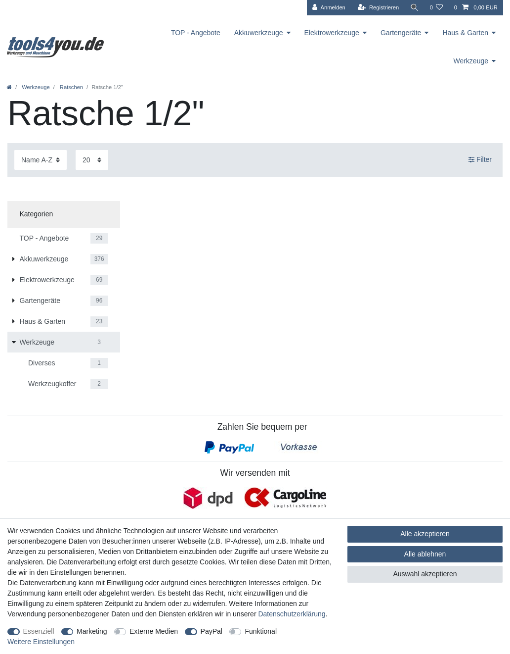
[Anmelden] (329, 7)
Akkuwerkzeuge (258, 33)
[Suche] (414, 7)
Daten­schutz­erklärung (291, 614)
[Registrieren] (378, 7)
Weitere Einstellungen (41, 642)
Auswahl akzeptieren (425, 574)
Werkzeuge (470, 61)
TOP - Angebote (195, 33)
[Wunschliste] (436, 7)
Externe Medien (153, 631)
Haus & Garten (465, 33)
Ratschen (70, 87)
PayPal (211, 631)
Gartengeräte (401, 33)
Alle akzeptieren (425, 534)
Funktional (261, 631)
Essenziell (38, 631)
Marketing (92, 631)
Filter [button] (480, 159)
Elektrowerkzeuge (331, 33)
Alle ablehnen (425, 554)
